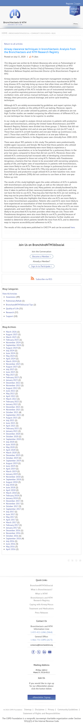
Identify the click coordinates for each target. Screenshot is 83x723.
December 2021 (13, 407)
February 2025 (12, 339)
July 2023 (10, 369)
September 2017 (13, 509)
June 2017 (10, 514)
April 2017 (10, 519)
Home (4, 33)
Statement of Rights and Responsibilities (41, 713)
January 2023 (12, 380)
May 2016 (10, 546)
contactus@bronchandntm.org (41, 645)
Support (9, 316)
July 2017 (10, 511)
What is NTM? (41, 593)
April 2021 (11, 425)
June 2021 (10, 423)
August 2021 (12, 417)
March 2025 (11, 337)
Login (77, 3)
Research (10, 312)
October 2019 (12, 458)
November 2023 (13, 364)
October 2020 (12, 436)
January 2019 (12, 474)
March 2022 (11, 399)
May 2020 (10, 447)
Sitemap (28, 709)
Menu (75, 24)
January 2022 (12, 404)
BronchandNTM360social (41, 585)
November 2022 (13, 385)
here (73, 227)
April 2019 (11, 468)
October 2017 (12, 506)
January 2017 (12, 527)
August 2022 (12, 388)
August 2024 (12, 347)
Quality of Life (12, 308)
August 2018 (12, 482)
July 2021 (10, 420)
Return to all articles (13, 43)
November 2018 (13, 476)
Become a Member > (41, 256)
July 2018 (10, 484)
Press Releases (41, 612)
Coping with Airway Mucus (41, 604)
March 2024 (11, 361)
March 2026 (11, 331)
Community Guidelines (68, 709)
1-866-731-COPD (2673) (41, 639)
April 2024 (11, 358)
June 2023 (10, 372)
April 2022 (11, 396)
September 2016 (13, 538)
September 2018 (13, 479)
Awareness (11, 297)
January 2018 (12, 498)
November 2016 (13, 533)
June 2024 (10, 353)
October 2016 (12, 535)
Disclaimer (39, 709)
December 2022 (13, 382)
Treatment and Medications (41, 608)
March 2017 (11, 522)
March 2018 (11, 492)
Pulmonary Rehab (14, 300)
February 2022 (12, 401)
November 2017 (13, 503)
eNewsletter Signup (41, 697)
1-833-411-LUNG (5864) (41, 632)
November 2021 (13, 409)
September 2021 (13, 415)
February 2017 (12, 525)
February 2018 (12, 495)
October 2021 (12, 412)
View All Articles (9, 293)
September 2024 (13, 345)
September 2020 (13, 439)
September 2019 (13, 460)
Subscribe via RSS (44, 279)
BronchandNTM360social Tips (19, 304)
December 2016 (13, 530)
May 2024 (10, 356)
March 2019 (11, 471)
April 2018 (11, 490)
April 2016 (11, 549)
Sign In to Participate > (41, 266)
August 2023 (12, 366)
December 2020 (13, 433)
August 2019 (12, 463)
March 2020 (11, 452)
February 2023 (12, 377)
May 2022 (10, 393)
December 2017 (13, 501)
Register (69, 3)
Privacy (51, 709)
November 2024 (13, 342)
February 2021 (12, 428)
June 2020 (10, 444)
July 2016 (10, 541)
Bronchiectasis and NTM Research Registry (42, 599)
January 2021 (12, 431)
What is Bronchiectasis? (41, 589)
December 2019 (13, 455)
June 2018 (10, 487)
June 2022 (10, 390)
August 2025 (12, 334)
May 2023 (10, 374)
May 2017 (10, 517)
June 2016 (10, 544)
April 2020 (11, 450)
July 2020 (10, 441)
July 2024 (10, 350)
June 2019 (10, 466)
